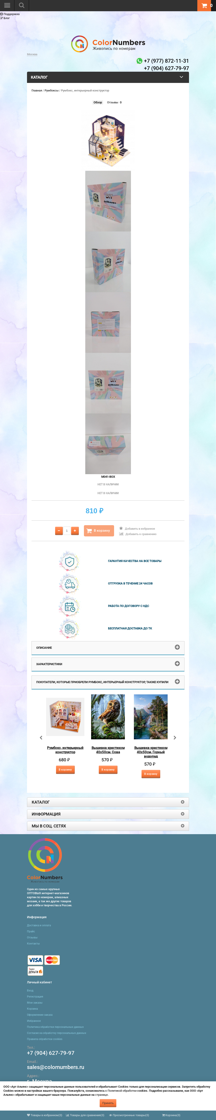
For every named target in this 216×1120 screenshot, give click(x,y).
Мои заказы (35, 1002)
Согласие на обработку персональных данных (56, 1033)
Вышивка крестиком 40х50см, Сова (108, 750)
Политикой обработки (122, 1090)
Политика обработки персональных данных (55, 1027)
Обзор (98, 102)
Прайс (31, 931)
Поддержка (10, 14)
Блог (5, 18)
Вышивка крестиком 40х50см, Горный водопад (150, 752)
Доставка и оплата (39, 925)
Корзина (32, 1008)
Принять (108, 1103)
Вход (30, 990)
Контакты (33, 943)
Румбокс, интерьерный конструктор (65, 750)
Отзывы (112, 102)
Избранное (34, 1020)
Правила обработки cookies (44, 1039)
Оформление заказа (39, 1014)
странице (101, 1094)
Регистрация (35, 996)
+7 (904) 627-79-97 (50, 1053)
